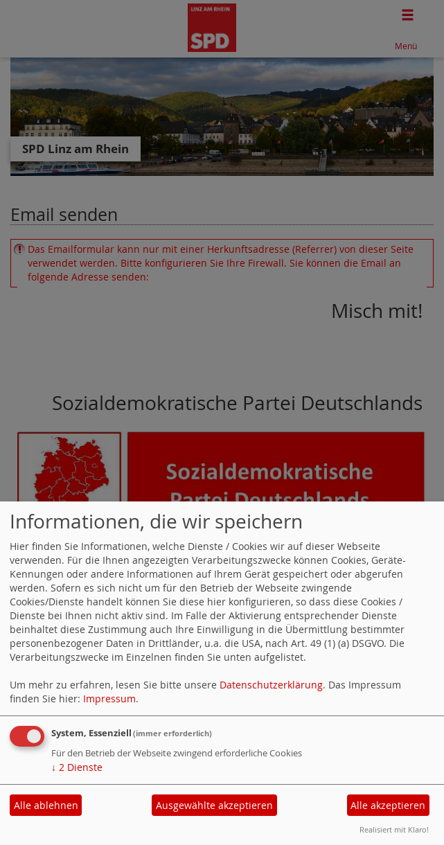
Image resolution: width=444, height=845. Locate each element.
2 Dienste (77, 767)
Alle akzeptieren (387, 805)
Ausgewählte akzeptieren (214, 805)
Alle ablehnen (46, 805)
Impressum (109, 698)
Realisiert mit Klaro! (394, 829)
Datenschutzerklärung (271, 684)
